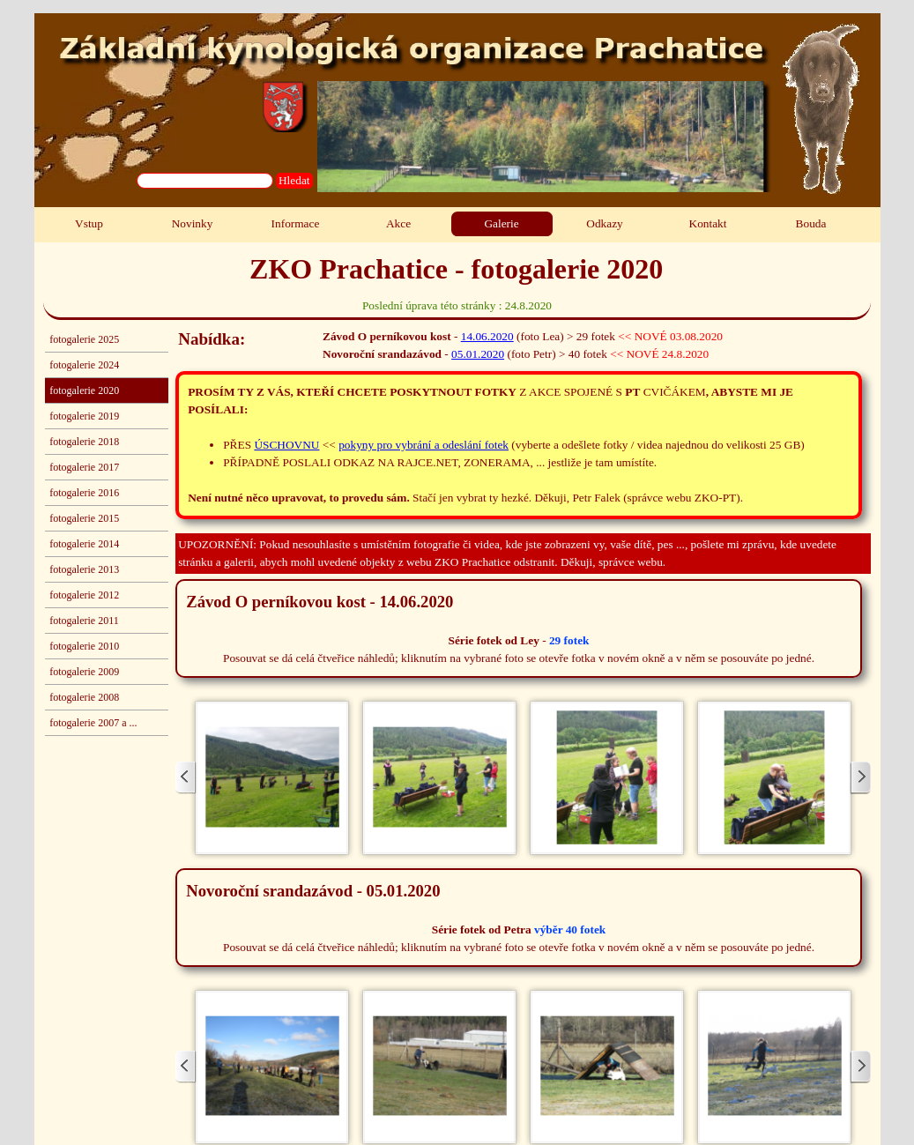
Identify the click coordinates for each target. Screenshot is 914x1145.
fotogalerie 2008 (84, 697)
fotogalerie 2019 (84, 416)
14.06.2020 (487, 336)
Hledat (294, 180)
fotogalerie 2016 (84, 493)
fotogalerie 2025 (84, 339)
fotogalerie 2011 (84, 620)
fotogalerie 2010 (84, 646)
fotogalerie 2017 (84, 467)
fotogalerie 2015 (84, 518)
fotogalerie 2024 (84, 365)
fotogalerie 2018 (84, 441)
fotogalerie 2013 (84, 569)
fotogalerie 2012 (84, 595)
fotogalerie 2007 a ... (93, 723)
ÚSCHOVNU (286, 444)
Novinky (192, 223)
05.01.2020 (477, 354)
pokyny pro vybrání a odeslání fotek (423, 444)
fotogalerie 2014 (84, 544)
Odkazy (604, 223)
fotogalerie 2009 (84, 671)
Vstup (89, 223)
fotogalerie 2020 (84, 390)
